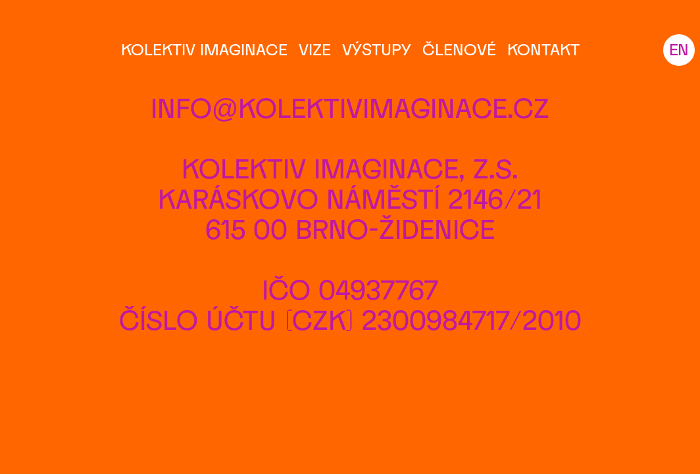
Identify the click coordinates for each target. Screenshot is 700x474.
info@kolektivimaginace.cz (350, 107)
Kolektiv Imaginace (204, 49)
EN (679, 49)
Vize (315, 49)
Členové (459, 49)
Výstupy (376, 49)
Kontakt (543, 49)
